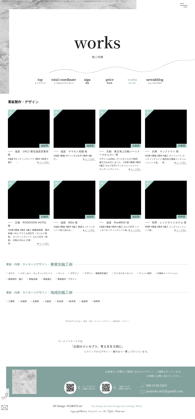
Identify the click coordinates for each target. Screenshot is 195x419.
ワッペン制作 (145, 273)
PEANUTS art (94, 411)
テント (61, 273)
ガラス (11, 273)
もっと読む (44, 162)
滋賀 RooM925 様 (117, 222)
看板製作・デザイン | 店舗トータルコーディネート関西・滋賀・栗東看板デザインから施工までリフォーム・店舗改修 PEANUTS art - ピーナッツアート (59, 1)
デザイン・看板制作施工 (96, 273)
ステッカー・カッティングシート (36, 273)
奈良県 (60, 301)
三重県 (11, 301)
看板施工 (47, 279)
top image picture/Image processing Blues (116, 406)
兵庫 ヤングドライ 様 (165, 151)
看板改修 (33, 279)
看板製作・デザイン (67, 279)
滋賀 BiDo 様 (69, 222)
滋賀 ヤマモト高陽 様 (74, 151)
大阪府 (48, 301)
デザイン (74, 273)
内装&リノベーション (168, 273)
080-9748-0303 (153, 385)
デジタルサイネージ (123, 273)
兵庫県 (36, 301)
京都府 (23, 301)
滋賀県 (84, 301)
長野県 (97, 301)
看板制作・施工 (15, 279)
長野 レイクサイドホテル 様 (169, 222)
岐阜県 (72, 301)
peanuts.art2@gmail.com (161, 391)
